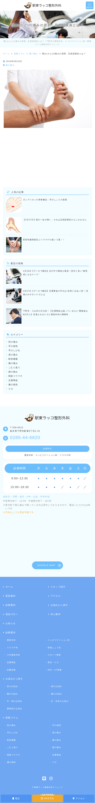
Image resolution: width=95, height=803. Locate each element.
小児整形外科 (13, 655)
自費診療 (11, 670)
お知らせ (11, 623)
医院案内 (11, 596)
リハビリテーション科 (59, 640)
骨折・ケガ (53, 662)
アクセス (79, 798)
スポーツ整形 (54, 655)
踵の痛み (10, 65)
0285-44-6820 (25, 437)
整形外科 (11, 640)
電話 (16, 798)
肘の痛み (13, 342)
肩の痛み (13, 354)
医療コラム (12, 717)
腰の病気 (13, 384)
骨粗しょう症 (54, 647)
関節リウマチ (15, 376)
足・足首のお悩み (60, 701)
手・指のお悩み (14, 701)
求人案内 (56, 614)
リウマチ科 (12, 647)
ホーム (9, 586)
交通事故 (13, 380)
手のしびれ (14, 350)
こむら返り (14, 367)
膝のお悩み (56, 694)
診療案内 (11, 605)
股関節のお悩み (14, 708)
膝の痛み (13, 363)
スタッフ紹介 (58, 586)
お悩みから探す (59, 605)
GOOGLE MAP (46, 565)
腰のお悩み (12, 694)
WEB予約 (47, 798)
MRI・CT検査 (55, 670)
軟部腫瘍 (13, 359)
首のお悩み (12, 686)
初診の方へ (12, 614)
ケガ (10, 389)
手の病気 (13, 346)
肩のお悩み (56, 686)
